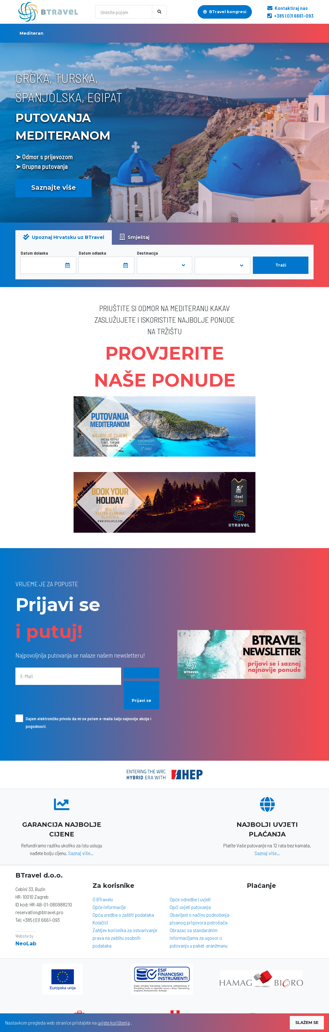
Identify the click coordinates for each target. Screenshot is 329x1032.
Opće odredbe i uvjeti (190, 899)
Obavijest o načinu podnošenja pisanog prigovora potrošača (199, 918)
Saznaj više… (80, 853)
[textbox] (156, 265)
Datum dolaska (34, 253)
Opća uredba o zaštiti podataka (123, 915)
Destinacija (147, 253)
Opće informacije (109, 907)
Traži (280, 265)
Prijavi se (141, 700)
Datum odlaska (92, 253)
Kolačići (100, 922)
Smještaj (134, 237)
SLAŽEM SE (306, 1022)
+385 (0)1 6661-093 (290, 16)
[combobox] (164, 265)
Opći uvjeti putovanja (190, 907)
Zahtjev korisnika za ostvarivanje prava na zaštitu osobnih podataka (125, 938)
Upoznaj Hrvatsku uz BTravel (63, 237)
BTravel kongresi (224, 11)
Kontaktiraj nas (287, 8)
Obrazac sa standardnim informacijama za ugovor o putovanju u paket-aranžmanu (198, 938)
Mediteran (31, 33)
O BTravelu (103, 899)
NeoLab (25, 943)
